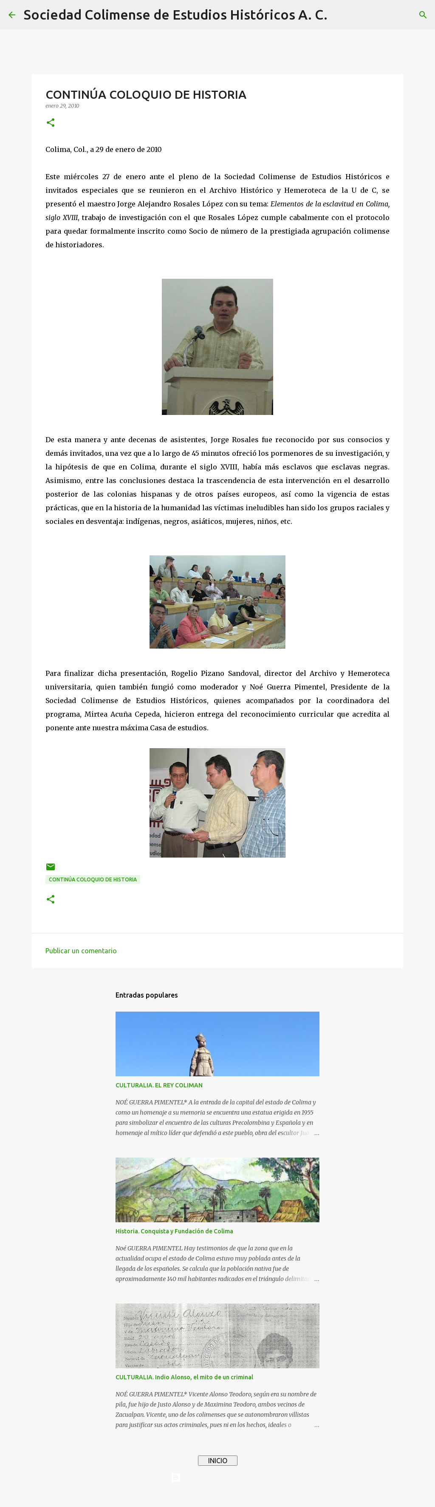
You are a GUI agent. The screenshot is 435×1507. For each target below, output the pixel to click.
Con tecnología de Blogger (217, 1477)
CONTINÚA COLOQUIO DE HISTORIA (93, 879)
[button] (50, 123)
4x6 (243, 1495)
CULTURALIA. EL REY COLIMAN (159, 1085)
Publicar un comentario (81, 951)
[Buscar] (339, 15)
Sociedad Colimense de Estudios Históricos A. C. (176, 14)
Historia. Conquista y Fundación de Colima (174, 1231)
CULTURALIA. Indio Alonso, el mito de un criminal (184, 1377)
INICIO (217, 1460)
